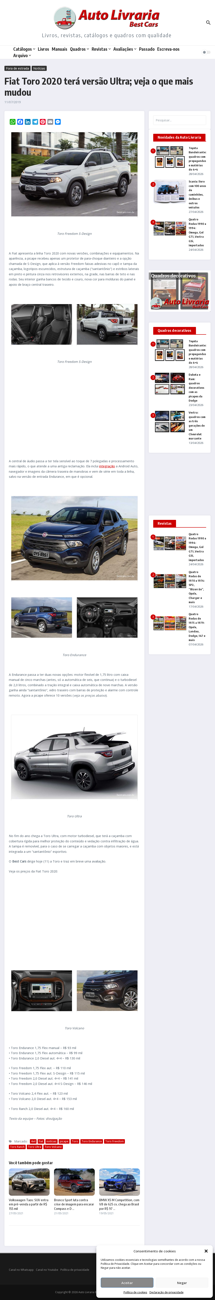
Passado (147, 49)
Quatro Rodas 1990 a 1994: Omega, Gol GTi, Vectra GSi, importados (197, 232)
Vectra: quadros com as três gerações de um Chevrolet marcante (197, 425)
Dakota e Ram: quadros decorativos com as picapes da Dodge (196, 387)
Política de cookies (135, 1292)
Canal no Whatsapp (21, 1270)
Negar (182, 1283)
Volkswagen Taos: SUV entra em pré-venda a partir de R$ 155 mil (28, 1204)
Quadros (79, 49)
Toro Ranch (17, 1147)
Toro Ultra (34, 1147)
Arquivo (22, 55)
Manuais (59, 49)
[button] (206, 1251)
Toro (75, 1141)
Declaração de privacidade (166, 1292)
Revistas (101, 49)
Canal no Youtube (47, 1270)
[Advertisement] (74, 411)
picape (64, 1141)
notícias (51, 1141)
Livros (43, 49)
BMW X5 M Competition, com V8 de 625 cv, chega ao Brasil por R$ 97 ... (119, 1204)
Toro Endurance (91, 1141)
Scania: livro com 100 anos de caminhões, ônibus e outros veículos (197, 194)
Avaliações (124, 49)
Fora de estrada (17, 68)
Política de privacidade (74, 1270)
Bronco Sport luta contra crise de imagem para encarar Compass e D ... (74, 1204)
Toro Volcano (53, 1147)
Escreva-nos (168, 49)
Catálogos (24, 49)
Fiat (41, 1141)
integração (107, 466)
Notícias (39, 68)
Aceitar (127, 1283)
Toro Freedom (114, 1141)
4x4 (33, 1141)
